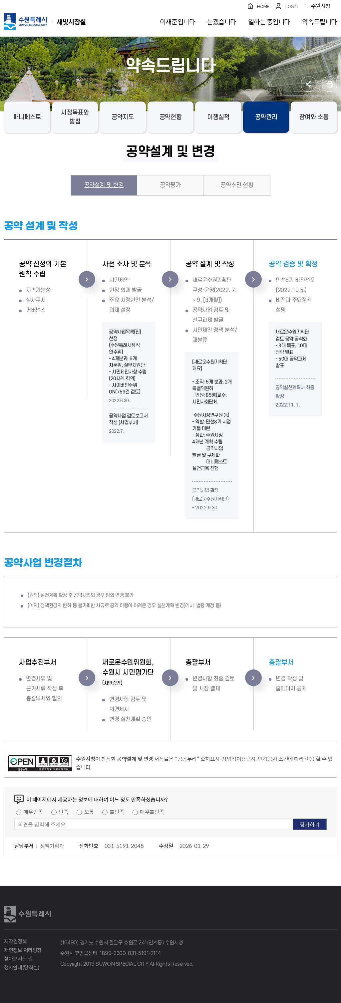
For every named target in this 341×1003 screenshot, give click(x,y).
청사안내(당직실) (22, 967)
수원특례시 (27, 914)
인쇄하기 (329, 84)
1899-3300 (113, 953)
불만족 (117, 812)
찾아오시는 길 (18, 959)
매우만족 (33, 812)
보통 (89, 812)
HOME (263, 6)
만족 (63, 812)
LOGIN (291, 6)
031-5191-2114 (144, 953)
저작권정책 (15, 941)
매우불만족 (152, 812)
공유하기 (308, 84)
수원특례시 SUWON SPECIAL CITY (71, 21)
